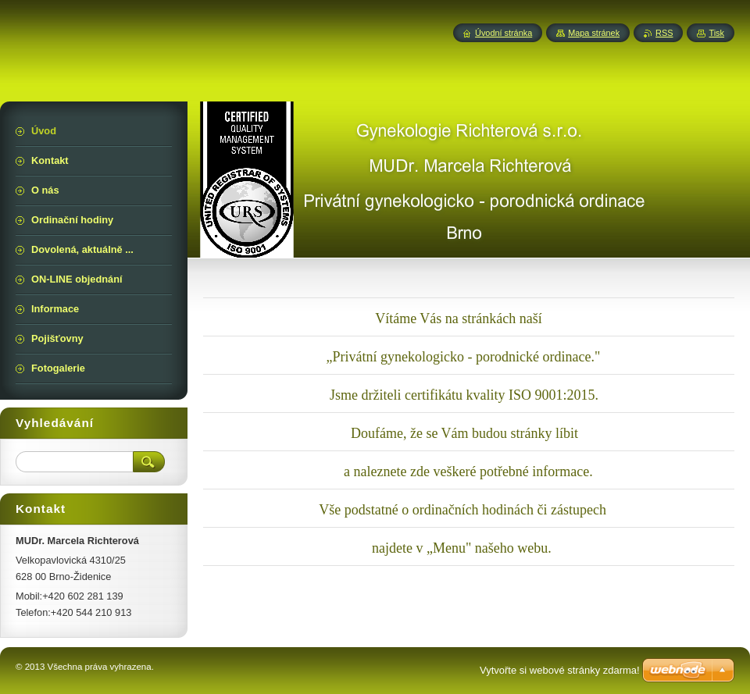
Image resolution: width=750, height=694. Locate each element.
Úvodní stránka (503, 32)
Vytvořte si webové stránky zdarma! (560, 670)
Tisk (716, 32)
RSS (664, 32)
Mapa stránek (594, 32)
